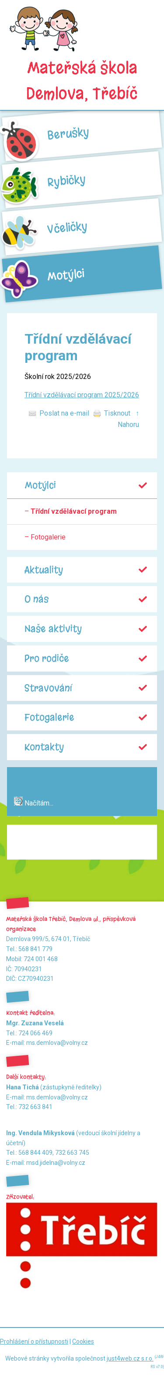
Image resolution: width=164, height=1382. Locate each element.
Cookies (83, 1341)
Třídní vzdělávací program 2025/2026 (81, 395)
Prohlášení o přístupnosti (34, 1341)
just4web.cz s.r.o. (130, 1358)
